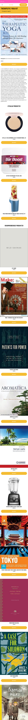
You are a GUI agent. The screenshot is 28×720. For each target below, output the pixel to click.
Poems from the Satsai (14, 623)
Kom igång (23, 4)
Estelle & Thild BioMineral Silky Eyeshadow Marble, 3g (14, 137)
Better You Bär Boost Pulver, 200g (14, 175)
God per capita (14, 468)
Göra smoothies (9, 58)
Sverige (3, 1)
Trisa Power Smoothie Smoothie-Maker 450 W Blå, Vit (14, 213)
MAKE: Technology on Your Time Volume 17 (14, 317)
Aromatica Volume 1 (14, 416)
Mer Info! (14, 64)
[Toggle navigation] (2, 5)
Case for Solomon (14, 676)
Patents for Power (14, 369)
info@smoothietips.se (23, 1)
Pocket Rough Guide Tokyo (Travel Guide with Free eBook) (14, 570)
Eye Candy (14, 268)
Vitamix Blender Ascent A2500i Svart (14, 506)
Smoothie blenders (16, 58)
